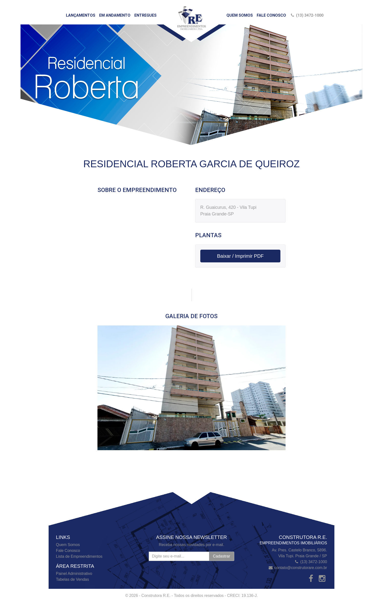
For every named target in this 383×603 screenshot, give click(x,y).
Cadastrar (221, 556)
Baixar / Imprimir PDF (240, 256)
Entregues (145, 15)
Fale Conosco (271, 15)
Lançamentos (80, 15)
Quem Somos (239, 15)
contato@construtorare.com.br (300, 568)
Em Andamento (114, 15)
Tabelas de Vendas (72, 579)
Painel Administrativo (74, 573)
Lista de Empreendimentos (79, 556)
